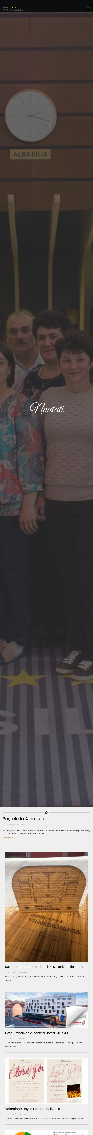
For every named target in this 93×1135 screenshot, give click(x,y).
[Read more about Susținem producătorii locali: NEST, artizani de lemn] (46, 986)
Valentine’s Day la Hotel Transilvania (32, 1109)
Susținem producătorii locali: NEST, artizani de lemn (44, 967)
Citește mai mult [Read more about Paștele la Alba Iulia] (9, 838)
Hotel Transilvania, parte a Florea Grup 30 (36, 1033)
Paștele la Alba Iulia (24, 819)
